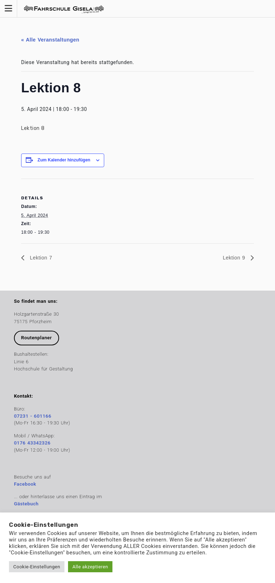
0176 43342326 (32, 443)
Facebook (25, 484)
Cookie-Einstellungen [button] (36, 566)
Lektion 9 (235, 258)
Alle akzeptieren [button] (90, 566)
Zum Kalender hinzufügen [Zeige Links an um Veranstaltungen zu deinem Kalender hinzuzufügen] (64, 159)
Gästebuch (26, 503)
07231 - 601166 (32, 416)
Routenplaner (36, 337)
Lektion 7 (40, 258)
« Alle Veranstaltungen (50, 40)
